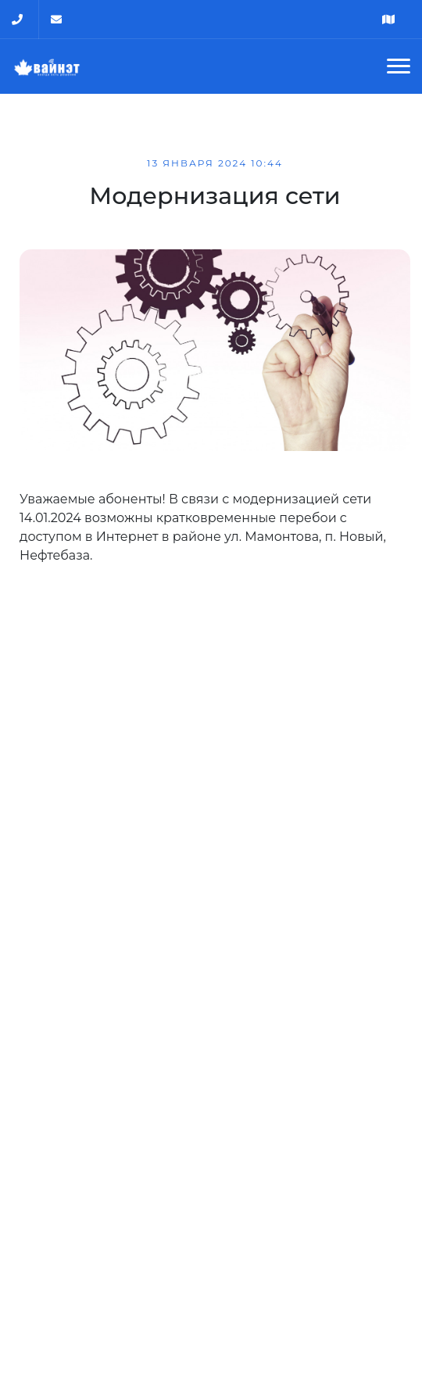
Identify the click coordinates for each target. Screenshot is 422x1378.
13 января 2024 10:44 (215, 163)
